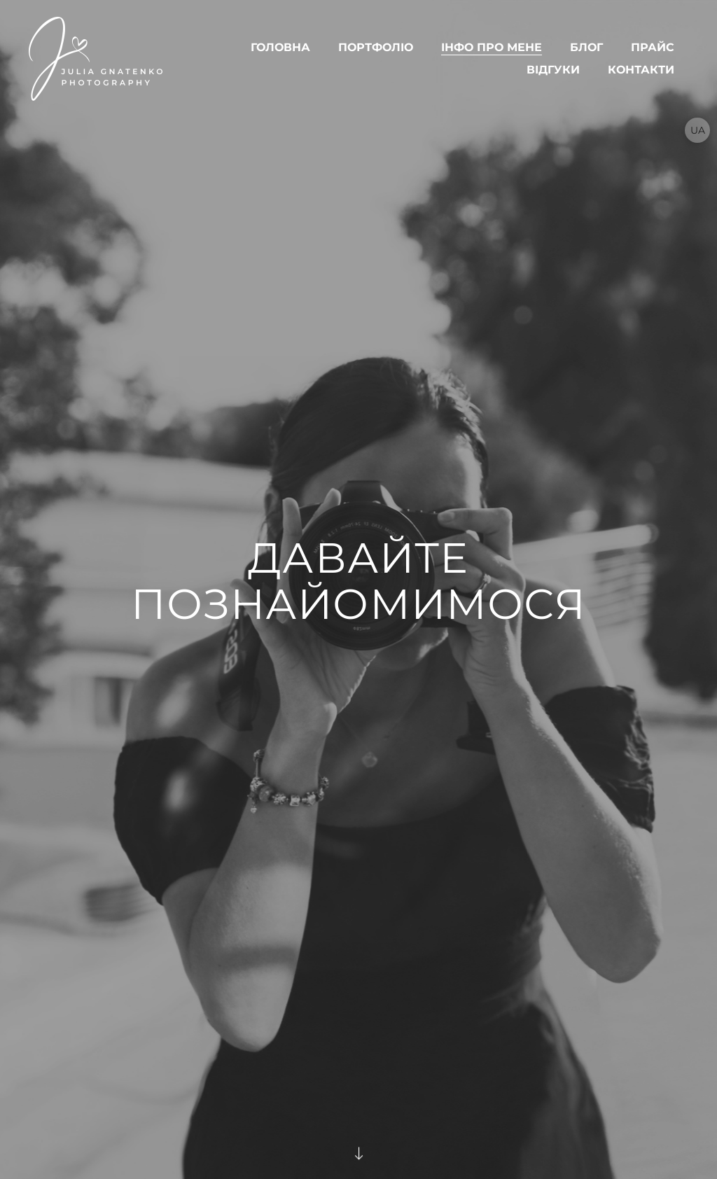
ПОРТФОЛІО (375, 47)
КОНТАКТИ (641, 69)
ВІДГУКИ (553, 69)
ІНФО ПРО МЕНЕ (491, 47)
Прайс (652, 47)
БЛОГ (586, 47)
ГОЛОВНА (280, 47)
